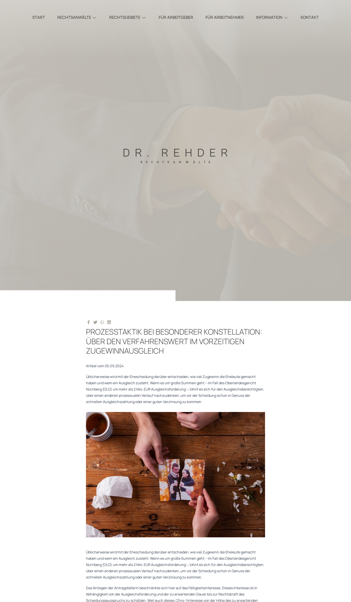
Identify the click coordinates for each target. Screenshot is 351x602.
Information (272, 17)
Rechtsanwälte (77, 17)
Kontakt (310, 17)
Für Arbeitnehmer (224, 17)
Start (38, 17)
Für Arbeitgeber (176, 17)
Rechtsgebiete (127, 17)
